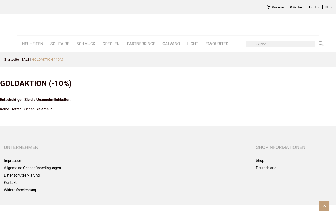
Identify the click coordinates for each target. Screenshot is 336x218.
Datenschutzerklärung (22, 175)
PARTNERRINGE (141, 43)
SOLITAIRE (59, 43)
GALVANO (171, 43)
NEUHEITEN (32, 43)
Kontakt (10, 182)
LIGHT (192, 43)
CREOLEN (111, 43)
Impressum (13, 160)
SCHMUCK (85, 43)
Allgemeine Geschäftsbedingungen (32, 168)
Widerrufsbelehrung (20, 190)
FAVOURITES (217, 43)
